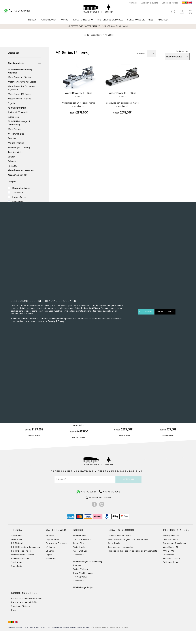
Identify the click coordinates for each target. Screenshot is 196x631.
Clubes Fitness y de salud (119, 536)
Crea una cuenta (170, 539)
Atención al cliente (149, 3)
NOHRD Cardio (17, 543)
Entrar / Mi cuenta (171, 536)
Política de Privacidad (15, 627)
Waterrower (48, 20)
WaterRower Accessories (22, 555)
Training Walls (80, 577)
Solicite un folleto (170, 3)
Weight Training (80, 569)
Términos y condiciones (42, 627)
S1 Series (50, 551)
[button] (181, 12)
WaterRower (97, 35)
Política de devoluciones (60, 627)
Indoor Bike (78, 543)
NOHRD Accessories (20, 559)
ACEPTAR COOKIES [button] (145, 312)
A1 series (50, 536)
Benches (77, 565)
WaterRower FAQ (171, 547)
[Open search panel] (173, 12)
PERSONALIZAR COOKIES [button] (165, 312)
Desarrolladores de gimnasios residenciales (128, 539)
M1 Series (50, 547)
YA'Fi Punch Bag (80, 551)
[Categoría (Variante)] (9, 188)
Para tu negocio (83, 20)
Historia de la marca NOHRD (24, 602)
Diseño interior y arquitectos (120, 547)
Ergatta (49, 555)
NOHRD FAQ (168, 551)
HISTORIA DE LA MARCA (110, 20)
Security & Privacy (91, 308)
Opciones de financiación (174, 543)
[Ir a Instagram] (101, 506)
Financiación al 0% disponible (115, 26)
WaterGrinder (79, 547)
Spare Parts (16, 566)
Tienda (32, 20)
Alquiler (163, 20)
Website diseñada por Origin (80, 627)
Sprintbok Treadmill (82, 539)
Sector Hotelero (115, 543)
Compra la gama (34, 435)
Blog (13, 610)
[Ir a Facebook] (94, 506)
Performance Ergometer (56, 543)
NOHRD (64, 20)
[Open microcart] (190, 12)
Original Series (52, 539)
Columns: (140, 54)
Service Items (17, 562)
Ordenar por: (182, 51)
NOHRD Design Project (21, 551)
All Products (17, 536)
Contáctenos (168, 555)
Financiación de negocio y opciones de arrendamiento (132, 551)
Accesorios (51, 559)
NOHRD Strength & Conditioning (25, 547)
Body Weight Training (83, 573)
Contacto (133, 3)
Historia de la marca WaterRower (26, 599)
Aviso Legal (29, 627)
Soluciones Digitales (140, 20)
